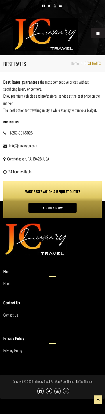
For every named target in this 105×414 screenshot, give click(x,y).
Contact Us (10, 315)
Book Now (52, 208)
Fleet (6, 283)
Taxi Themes (85, 381)
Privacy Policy (13, 350)
